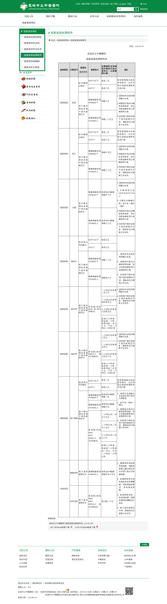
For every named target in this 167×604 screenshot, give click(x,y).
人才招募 (23, 563)
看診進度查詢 (77, 559)
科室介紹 (94, 16)
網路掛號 (75, 555)
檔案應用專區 (28, 23)
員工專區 (114, 4)
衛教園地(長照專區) (116, 16)
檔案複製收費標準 (33, 55)
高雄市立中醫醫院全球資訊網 (40, 6)
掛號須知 (49, 559)
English (123, 4)
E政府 (127, 583)
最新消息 (23, 555)
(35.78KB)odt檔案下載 (61, 527)
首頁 (78, 4)
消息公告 (28, 16)
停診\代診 (23, 559)
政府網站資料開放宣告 (54, 583)
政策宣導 (23, 567)
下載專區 (128, 567)
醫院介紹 (49, 550)
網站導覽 (86, 4)
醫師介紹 (72, 16)
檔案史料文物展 (31, 67)
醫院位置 (49, 555)
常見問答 (95, 4)
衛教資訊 (102, 550)
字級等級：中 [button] (135, 4)
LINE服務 (128, 559)
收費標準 (49, 563)
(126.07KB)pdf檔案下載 (86, 527)
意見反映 (105, 4)
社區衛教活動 (104, 555)
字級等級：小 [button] (133, 4)
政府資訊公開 (130, 555)
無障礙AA (139, 583)
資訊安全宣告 (24, 583)
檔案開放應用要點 (33, 37)
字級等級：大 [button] (138, 4)
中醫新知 (102, 559)
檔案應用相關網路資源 (34, 61)
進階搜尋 (144, 9)
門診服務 (76, 550)
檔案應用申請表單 (33, 49)
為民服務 (138, 16)
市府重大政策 (130, 563)
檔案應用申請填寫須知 (34, 43)
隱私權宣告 (37, 583)
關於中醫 (50, 16)
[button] (136, 9)
